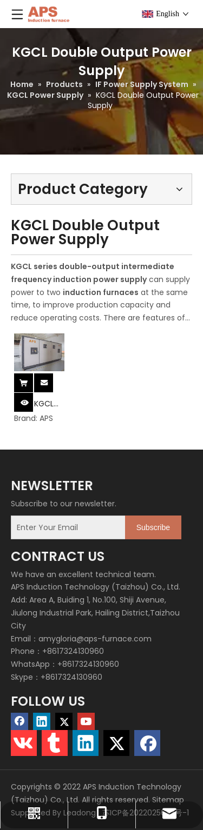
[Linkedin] (41, 721)
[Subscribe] (153, 527)
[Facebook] (19, 721)
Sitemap (168, 799)
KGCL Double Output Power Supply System (48, 404)
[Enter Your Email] (65, 527)
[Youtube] (86, 721)
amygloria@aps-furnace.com (95, 638)
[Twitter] (64, 721)
